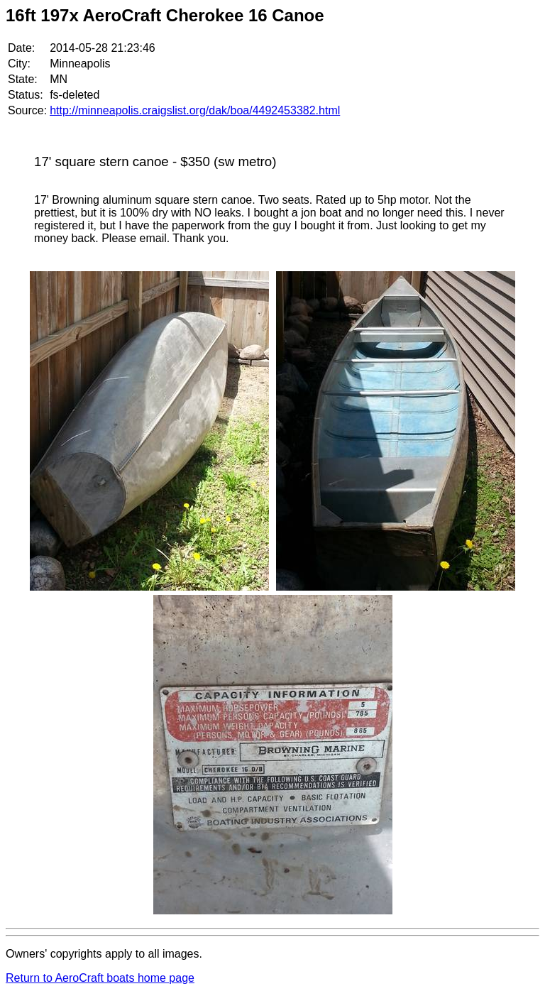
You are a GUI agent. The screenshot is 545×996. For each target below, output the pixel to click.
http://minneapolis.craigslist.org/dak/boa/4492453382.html (195, 110)
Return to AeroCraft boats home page (100, 978)
